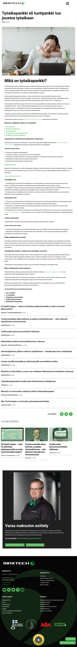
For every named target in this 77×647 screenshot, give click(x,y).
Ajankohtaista (6, 604)
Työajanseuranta (10, 165)
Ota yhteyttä (5, 606)
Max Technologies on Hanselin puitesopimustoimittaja (25, 401)
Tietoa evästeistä (7, 613)
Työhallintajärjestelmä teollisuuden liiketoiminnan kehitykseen (28, 381)
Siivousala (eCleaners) (13, 129)
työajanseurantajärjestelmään (12, 212)
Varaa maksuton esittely (14, 545)
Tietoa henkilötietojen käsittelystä (11, 611)
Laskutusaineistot (45, 602)
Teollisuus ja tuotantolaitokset (15, 135)
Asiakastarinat (6, 600)
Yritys (3, 602)
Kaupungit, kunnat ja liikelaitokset (17, 133)
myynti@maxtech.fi (34, 538)
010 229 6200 (21, 538)
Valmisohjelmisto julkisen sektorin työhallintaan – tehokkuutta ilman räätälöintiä (36, 351)
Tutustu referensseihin (35, 545)
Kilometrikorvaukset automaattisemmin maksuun (23, 341)
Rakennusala (10, 126)
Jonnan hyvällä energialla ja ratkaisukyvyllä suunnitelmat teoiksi (29, 361)
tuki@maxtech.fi (6, 584)
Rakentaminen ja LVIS (46, 578)
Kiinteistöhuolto (11, 131)
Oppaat (4, 608)
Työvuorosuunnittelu (46, 611)
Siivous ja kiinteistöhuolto (47, 580)
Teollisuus (43, 576)
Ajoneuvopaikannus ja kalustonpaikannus (52, 600)
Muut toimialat (44, 585)
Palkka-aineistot (44, 604)
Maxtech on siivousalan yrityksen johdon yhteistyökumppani (27, 391)
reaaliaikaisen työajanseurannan (33, 119)
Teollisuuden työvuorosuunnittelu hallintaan (20, 331)
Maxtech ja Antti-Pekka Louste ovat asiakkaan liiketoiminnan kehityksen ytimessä (37, 371)
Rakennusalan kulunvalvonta (48, 606)
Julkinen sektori (44, 582)
